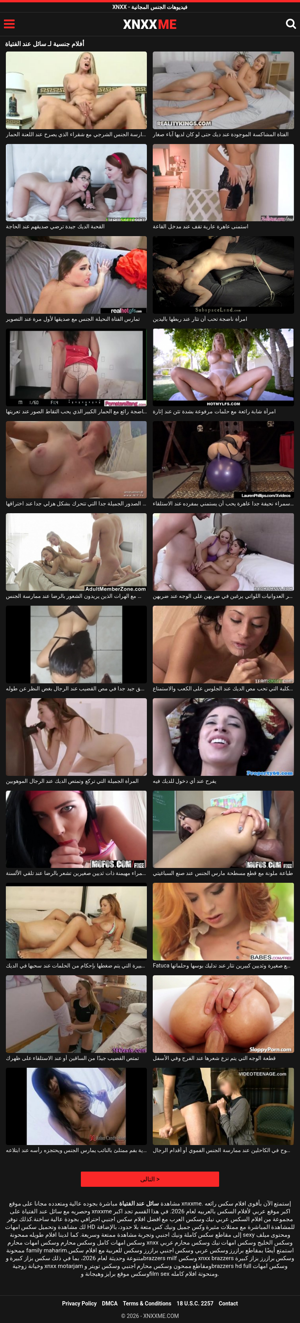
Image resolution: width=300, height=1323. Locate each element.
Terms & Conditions (147, 1303)
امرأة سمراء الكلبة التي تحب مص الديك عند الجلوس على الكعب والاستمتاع (223, 688)
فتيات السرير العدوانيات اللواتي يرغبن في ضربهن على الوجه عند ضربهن (223, 596)
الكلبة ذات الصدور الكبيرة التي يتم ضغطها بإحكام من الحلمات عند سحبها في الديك (76, 965)
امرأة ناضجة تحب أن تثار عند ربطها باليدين (200, 319)
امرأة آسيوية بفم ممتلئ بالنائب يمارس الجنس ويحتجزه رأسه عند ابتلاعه (76, 1150)
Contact (228, 1303)
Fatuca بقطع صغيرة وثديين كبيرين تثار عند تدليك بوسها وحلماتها (223, 965)
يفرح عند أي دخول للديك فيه (184, 781)
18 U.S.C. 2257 (195, 1303)
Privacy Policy (79, 1303)
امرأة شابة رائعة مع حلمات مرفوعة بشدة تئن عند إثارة (214, 411)
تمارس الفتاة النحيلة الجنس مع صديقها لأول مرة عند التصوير (73, 319)
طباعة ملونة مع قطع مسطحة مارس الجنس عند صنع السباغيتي (223, 873)
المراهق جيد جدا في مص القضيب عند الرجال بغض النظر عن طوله (76, 688)
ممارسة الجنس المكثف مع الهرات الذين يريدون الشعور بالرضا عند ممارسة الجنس (76, 596)
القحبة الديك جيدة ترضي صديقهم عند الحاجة (55, 226)
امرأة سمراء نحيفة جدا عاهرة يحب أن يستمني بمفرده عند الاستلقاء (223, 503)
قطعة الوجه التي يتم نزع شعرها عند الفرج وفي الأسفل (214, 1058)
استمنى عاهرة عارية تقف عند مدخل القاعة (200, 226)
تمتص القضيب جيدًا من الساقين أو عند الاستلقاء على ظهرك (72, 1058)
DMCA (110, 1303)
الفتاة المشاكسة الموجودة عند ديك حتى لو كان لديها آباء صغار (221, 134)
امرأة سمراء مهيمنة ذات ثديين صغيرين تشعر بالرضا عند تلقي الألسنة (76, 873)
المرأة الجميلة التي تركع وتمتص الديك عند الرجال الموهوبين (72, 781)
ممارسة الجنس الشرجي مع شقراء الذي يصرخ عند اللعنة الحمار (76, 134)
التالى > (149, 1179)
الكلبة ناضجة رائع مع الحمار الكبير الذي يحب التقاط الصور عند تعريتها (76, 411)
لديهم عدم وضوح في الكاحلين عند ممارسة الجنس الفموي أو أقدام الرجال (223, 1150)
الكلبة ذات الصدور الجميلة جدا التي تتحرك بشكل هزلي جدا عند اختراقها (76, 503)
